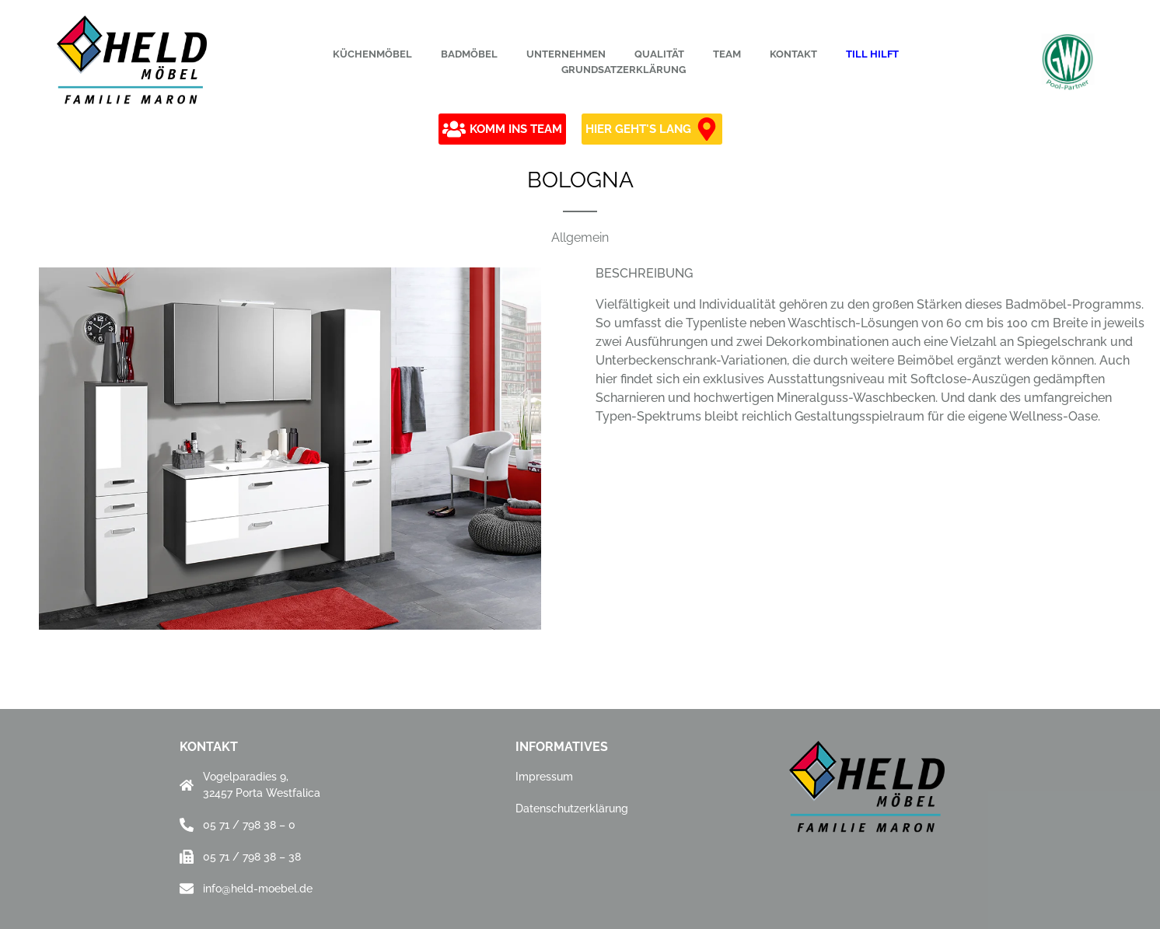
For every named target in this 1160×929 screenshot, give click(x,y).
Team (727, 54)
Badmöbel (469, 54)
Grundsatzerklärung (623, 69)
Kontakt (793, 54)
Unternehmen (566, 54)
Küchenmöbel (372, 54)
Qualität (659, 54)
